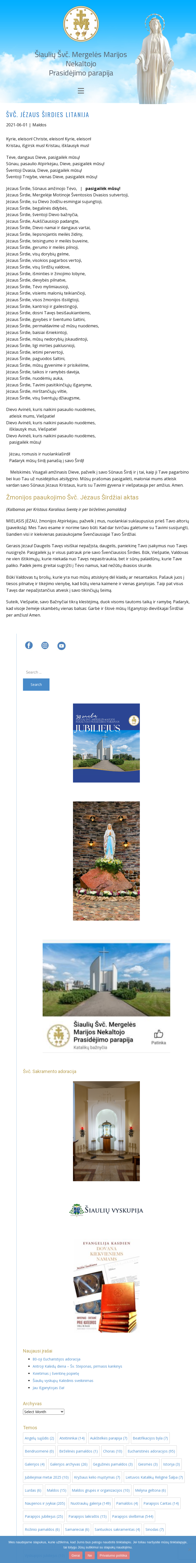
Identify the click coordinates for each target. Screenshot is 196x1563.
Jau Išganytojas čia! (48, 1387)
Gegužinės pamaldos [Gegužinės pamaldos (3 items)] (113, 1464)
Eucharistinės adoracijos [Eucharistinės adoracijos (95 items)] (151, 1451)
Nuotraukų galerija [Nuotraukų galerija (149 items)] (90, 1503)
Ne (90, 1555)
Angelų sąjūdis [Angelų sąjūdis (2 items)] (39, 1438)
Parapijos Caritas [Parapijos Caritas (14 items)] (161, 1503)
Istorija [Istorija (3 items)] (171, 1464)
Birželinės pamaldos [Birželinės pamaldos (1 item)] (78, 1451)
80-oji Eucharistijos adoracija (56, 1359)
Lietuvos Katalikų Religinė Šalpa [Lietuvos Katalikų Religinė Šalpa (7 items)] (154, 1477)
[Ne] (189, 1549)
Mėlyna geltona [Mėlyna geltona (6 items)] (150, 1490)
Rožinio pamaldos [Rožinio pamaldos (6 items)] (42, 1529)
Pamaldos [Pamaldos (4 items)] (127, 1503)
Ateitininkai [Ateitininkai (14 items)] (72, 1438)
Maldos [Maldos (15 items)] (56, 1490)
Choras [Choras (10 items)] (112, 1451)
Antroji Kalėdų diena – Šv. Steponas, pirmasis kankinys (77, 1366)
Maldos (39, 125)
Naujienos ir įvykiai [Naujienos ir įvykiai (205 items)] (45, 1503)
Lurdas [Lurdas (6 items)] (33, 1490)
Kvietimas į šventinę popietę (56, 1373)
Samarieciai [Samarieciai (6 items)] (77, 1529)
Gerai (75, 1555)
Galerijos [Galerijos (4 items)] (35, 1464)
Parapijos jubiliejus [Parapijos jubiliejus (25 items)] (44, 1516)
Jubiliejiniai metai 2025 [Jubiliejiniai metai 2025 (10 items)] (47, 1477)
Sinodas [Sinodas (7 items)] (154, 1529)
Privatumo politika (113, 1555)
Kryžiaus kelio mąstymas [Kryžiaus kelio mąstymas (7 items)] (97, 1477)
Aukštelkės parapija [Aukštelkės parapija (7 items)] (108, 1438)
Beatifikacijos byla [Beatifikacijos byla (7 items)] (150, 1438)
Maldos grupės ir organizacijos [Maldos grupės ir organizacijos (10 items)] (101, 1490)
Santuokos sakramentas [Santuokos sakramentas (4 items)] (117, 1529)
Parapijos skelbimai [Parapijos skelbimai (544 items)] (132, 1516)
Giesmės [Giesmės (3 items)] (148, 1464)
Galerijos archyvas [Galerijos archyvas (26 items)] (69, 1464)
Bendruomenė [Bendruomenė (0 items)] (39, 1451)
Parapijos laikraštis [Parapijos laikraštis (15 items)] (87, 1516)
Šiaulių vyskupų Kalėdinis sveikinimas (63, 1380)
